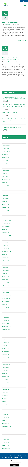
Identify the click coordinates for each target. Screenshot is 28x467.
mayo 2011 (6, 408)
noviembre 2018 (7, 220)
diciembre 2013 (7, 323)
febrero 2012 (6, 386)
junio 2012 (5, 373)
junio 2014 (5, 304)
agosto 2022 (6, 157)
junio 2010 (5, 429)
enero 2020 (6, 189)
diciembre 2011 (7, 392)
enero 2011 (6, 420)
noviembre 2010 (7, 426)
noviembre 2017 (7, 236)
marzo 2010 (6, 439)
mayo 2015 (6, 276)
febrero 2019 (6, 210)
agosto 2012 (6, 370)
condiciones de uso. (16, 462)
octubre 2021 (6, 170)
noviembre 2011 (7, 395)
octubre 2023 (6, 151)
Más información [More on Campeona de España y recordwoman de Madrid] (21, 79)
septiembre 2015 (7, 270)
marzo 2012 (6, 383)
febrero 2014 (6, 317)
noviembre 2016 (7, 251)
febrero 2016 (6, 261)
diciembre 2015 (7, 264)
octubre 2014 (6, 298)
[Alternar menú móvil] (25, 5)
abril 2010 (5, 436)
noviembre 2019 (7, 192)
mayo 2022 (6, 164)
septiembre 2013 (7, 333)
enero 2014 (6, 320)
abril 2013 (5, 345)
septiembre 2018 (7, 226)
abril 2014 (5, 311)
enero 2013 (6, 354)
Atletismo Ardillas (7, 24)
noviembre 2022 (7, 154)
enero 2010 (6, 445)
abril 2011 (5, 411)
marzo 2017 (6, 245)
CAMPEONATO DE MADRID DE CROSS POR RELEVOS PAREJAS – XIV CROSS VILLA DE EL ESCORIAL (14, 106)
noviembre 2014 (7, 295)
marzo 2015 (6, 282)
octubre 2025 (6, 142)
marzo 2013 (6, 348)
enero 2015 (6, 289)
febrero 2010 (6, 442)
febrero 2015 (6, 286)
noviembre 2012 (7, 361)
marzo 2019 (6, 207)
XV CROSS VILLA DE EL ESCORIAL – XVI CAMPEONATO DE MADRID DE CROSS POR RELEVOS (14, 98)
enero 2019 (6, 214)
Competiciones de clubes (11, 22)
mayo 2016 (6, 257)
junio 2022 (5, 160)
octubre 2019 (6, 195)
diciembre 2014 (7, 292)
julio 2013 (5, 336)
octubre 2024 (6, 145)
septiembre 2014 (7, 301)
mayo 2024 (6, 148)
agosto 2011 (6, 401)
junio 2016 (5, 254)
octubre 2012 (6, 364)
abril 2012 (5, 379)
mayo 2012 (6, 376)
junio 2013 (5, 339)
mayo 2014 (6, 307)
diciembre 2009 (7, 448)
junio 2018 (5, 229)
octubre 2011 (6, 398)
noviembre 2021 (7, 167)
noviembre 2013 (7, 326)
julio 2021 (5, 176)
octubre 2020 (6, 179)
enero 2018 (6, 232)
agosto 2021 (6, 173)
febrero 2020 (6, 185)
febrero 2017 (6, 248)
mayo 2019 (6, 204)
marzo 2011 (6, 414)
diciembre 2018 (7, 217)
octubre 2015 (6, 267)
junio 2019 (5, 201)
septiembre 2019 (7, 198)
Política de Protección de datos (15, 457)
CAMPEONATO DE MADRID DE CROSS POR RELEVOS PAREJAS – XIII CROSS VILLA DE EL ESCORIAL (14, 120)
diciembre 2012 (7, 358)
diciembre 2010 (7, 423)
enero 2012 (6, 389)
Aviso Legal (4, 457)
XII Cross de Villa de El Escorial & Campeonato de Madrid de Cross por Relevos (12, 127)
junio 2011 (5, 404)
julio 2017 (5, 242)
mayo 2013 (6, 342)
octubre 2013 (6, 329)
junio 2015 (5, 273)
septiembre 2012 (7, 367)
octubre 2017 (6, 239)
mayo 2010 (6, 433)
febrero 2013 (6, 351)
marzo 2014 (6, 314)
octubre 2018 (6, 223)
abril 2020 (5, 182)
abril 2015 (5, 279)
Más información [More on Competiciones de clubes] (21, 40)
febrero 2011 (6, 417)
